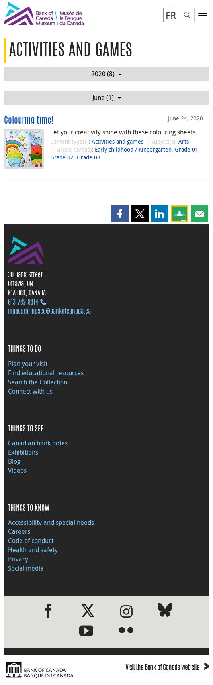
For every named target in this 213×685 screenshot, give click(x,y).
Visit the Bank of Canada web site (167, 668)
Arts (183, 141)
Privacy (18, 559)
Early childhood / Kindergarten (133, 149)
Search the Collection (37, 382)
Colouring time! (29, 120)
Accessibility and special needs (51, 522)
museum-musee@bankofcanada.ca (49, 312)
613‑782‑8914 (23, 302)
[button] (120, 213)
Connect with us (30, 391)
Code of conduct (30, 540)
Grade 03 (88, 157)
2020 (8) (106, 73)
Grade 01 (186, 149)
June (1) (106, 97)
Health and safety (33, 549)
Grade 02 (62, 157)
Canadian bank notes (38, 443)
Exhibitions (23, 452)
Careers (19, 531)
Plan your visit (27, 363)
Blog (14, 461)
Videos (17, 470)
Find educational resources (46, 372)
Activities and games (117, 141)
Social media (26, 568)
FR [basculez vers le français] (171, 15)
